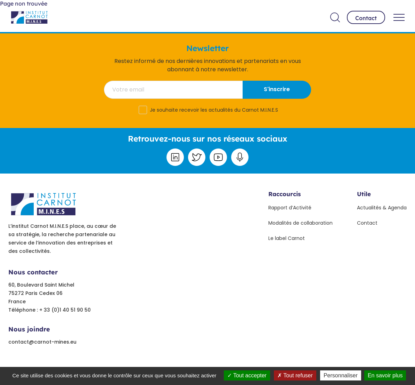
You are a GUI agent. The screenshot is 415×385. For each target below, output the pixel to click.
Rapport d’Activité (289, 207)
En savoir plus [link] (385, 375)
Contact (366, 18)
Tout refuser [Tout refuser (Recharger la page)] (295, 375)
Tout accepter (247, 375)
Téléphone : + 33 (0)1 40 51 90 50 (49, 309)
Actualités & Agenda (382, 207)
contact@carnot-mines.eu (42, 341)
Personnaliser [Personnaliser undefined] (341, 375)
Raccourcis (284, 194)
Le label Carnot (286, 238)
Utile (364, 194)
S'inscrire (277, 89)
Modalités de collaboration (300, 222)
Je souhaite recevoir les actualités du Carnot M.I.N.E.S (214, 109)
